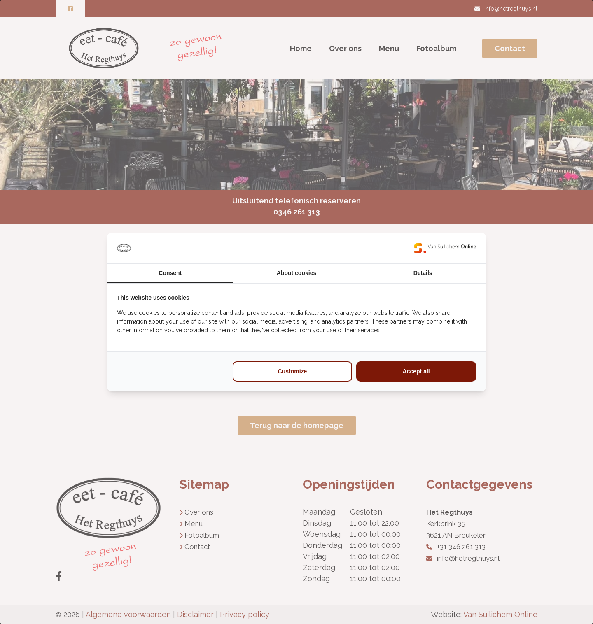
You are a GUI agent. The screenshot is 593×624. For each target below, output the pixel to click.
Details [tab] (422, 273)
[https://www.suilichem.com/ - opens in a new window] (445, 248)
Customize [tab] (292, 371)
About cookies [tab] (296, 273)
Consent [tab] (170, 273)
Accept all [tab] (416, 371)
